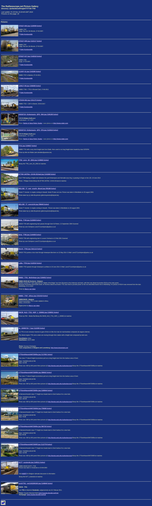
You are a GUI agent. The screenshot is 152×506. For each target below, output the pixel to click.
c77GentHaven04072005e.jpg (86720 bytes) (35, 426)
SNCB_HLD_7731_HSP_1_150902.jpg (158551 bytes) (39, 312)
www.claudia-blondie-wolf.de (36, 495)
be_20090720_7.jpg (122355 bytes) (32, 328)
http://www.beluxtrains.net (59, 348)
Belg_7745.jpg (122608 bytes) (30, 220)
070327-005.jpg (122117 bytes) (30, 41)
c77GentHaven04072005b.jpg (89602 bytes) (35, 372)
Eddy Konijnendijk (26, 34)
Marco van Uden (30, 289)
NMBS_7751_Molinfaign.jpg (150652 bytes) (35, 277)
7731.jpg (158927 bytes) (28, 146)
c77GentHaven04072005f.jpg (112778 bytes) (35, 444)
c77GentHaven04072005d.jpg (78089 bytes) (35, 408)
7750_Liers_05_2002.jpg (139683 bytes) (34, 160)
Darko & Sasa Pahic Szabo (32, 123)
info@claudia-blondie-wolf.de (48, 493)
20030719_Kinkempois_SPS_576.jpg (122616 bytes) (38, 130)
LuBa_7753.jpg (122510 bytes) (30, 263)
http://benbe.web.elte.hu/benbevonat (60, 366)
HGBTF (24, 474)
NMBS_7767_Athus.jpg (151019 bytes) (33, 296)
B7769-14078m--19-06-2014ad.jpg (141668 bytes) (37, 174)
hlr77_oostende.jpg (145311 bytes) (32, 462)
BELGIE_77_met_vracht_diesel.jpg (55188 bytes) (37, 188)
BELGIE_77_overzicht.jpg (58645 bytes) (34, 204)
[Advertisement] (140, 10)
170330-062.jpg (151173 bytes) (30, 100)
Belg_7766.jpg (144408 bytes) (30, 235)
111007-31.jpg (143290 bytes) (30, 71)
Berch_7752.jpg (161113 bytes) (30, 249)
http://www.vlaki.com (60, 123)
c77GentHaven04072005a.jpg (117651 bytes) (35, 354)
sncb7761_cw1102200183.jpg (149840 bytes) (35, 483)
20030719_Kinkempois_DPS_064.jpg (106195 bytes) (38, 114)
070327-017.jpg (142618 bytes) (30, 56)
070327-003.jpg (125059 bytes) (30, 26)
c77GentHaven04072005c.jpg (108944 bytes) (35, 390)
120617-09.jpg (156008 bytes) (30, 86)
